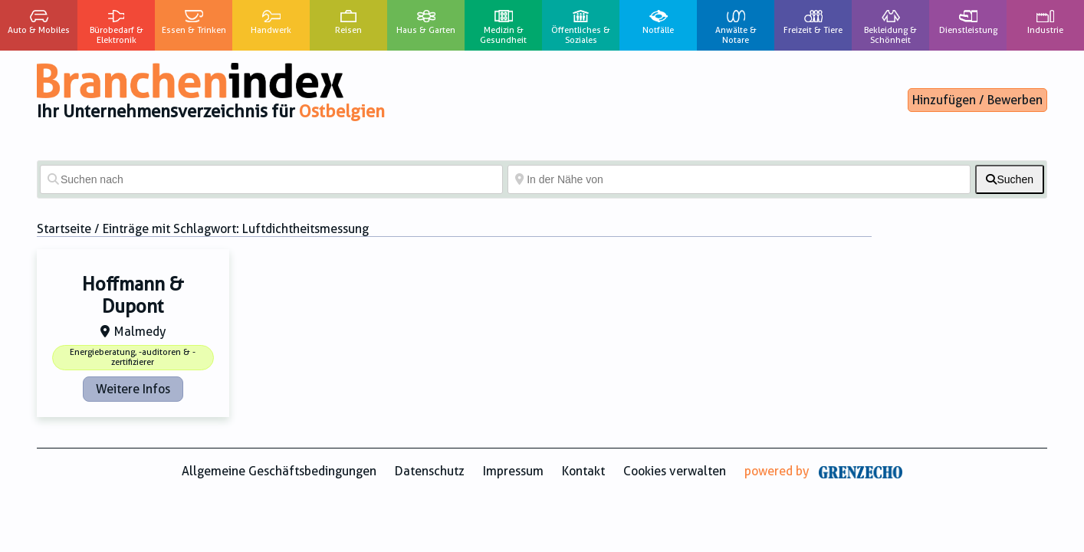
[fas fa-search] (1009, 179)
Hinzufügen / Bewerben (977, 100)
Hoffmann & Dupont (133, 295)
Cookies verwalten (674, 471)
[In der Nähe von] (739, 179)
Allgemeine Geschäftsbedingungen (279, 471)
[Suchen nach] (271, 179)
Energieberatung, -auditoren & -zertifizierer (132, 357)
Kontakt (583, 471)
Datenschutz (430, 471)
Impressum (513, 471)
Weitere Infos (133, 389)
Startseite (64, 229)
